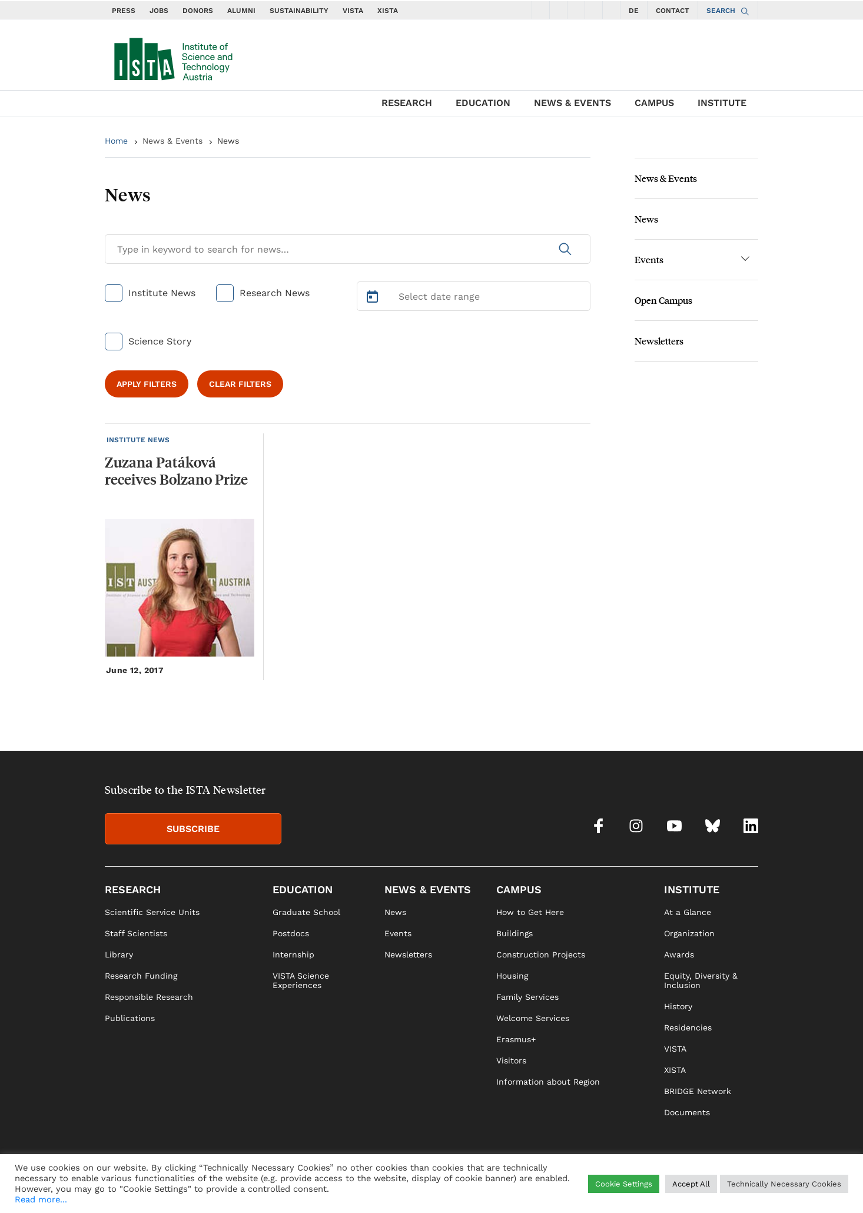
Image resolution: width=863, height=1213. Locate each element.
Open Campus (663, 300)
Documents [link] (687, 1112)
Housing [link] (512, 975)
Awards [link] (679, 954)
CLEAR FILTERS (240, 384)
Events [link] (397, 933)
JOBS (159, 10)
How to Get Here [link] (530, 912)
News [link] (395, 912)
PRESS (123, 10)
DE (634, 10)
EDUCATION (483, 102)
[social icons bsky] (594, 10)
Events (649, 259)
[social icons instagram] (558, 10)
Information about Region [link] (548, 1081)
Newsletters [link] (408, 954)
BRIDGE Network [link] (697, 1091)
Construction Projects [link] (540, 954)
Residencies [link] (688, 1027)
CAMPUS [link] (519, 889)
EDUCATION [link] (303, 889)
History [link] (678, 1006)
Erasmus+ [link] (516, 1039)
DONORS (197, 10)
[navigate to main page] (172, 56)
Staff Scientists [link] (136, 933)
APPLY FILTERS (147, 384)
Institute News (161, 293)
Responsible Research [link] (149, 997)
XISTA (387, 10)
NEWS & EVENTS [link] (427, 889)
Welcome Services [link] (532, 1018)
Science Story (159, 341)
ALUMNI (241, 10)
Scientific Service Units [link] (152, 912)
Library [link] (119, 954)
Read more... (41, 1199)
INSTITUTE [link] (691, 889)
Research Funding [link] (141, 975)
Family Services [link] (527, 997)
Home (116, 140)
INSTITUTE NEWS (138, 440)
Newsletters (659, 340)
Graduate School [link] (306, 912)
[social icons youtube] (576, 10)
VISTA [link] (675, 1048)
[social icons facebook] (541, 10)
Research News (275, 293)
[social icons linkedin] (611, 10)
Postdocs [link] (291, 933)
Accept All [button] (691, 1183)
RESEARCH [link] (133, 889)
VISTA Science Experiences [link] (301, 980)
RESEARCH (406, 102)
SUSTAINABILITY (299, 10)
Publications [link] (130, 1018)
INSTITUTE (722, 102)
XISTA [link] (675, 1070)
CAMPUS (654, 102)
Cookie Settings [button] (623, 1183)
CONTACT (672, 10)
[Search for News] (347, 249)
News (228, 140)
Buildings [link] (514, 933)
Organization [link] (689, 933)
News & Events (172, 140)
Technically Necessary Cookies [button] (784, 1183)
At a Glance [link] (687, 912)
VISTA (353, 10)
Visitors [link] (511, 1060)
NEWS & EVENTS (572, 102)
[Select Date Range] (474, 296)
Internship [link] (293, 954)
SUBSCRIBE (193, 828)
